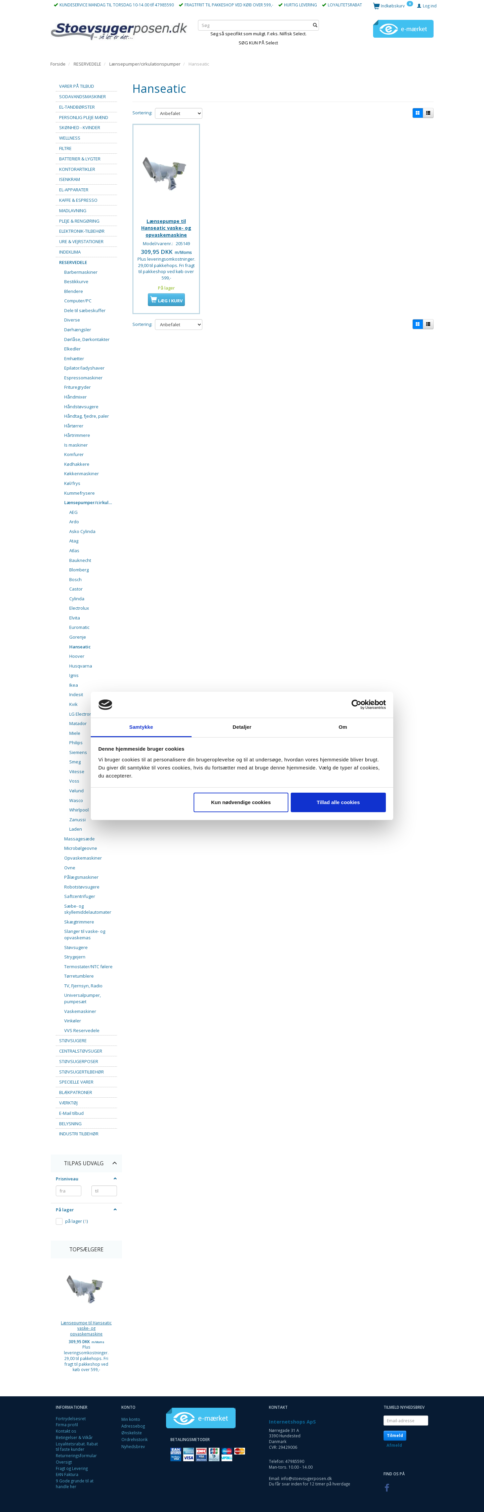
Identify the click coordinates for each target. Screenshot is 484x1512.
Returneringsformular (76, 1455)
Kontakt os (66, 1431)
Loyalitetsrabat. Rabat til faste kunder (77, 1446)
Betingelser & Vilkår (74, 1437)
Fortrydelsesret (71, 1418)
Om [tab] (342, 727)
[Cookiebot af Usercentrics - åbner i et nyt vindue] (356, 705)
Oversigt (64, 1462)
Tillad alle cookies (338, 802)
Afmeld (394, 1445)
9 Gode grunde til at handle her (74, 1483)
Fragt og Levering (72, 1468)
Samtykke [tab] (141, 727)
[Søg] (315, 25)
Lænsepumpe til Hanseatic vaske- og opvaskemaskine (86, 1328)
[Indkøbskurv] (393, 5)
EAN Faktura (67, 1474)
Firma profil (67, 1424)
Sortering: (142, 113)
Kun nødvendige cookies (241, 802)
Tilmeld (395, 1435)
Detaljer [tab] (242, 727)
